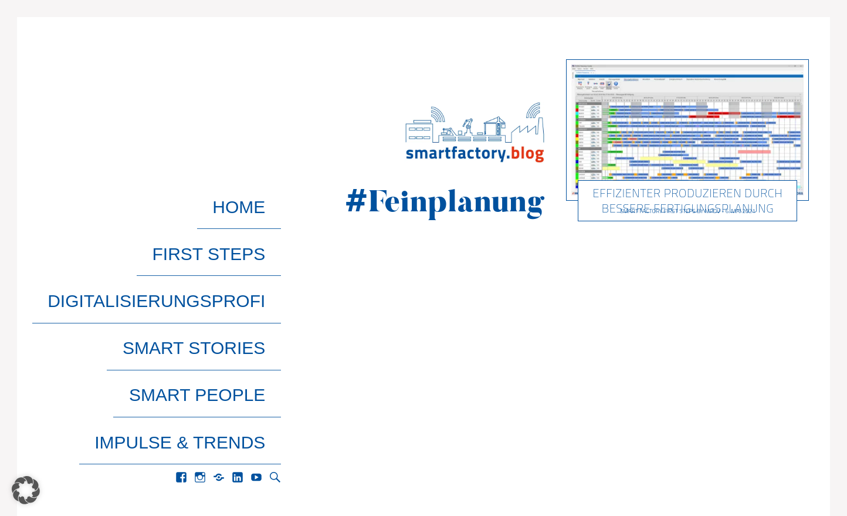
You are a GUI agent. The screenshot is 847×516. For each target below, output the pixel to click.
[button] (26, 490)
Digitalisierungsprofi (172, 245)
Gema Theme (65, 480)
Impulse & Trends (195, 321)
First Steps (224, 220)
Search (275, 346)
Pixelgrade (123, 480)
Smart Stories (209, 271)
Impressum (694, 480)
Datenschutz (768, 480)
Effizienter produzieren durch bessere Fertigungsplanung (688, 200)
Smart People (213, 296)
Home (254, 195)
